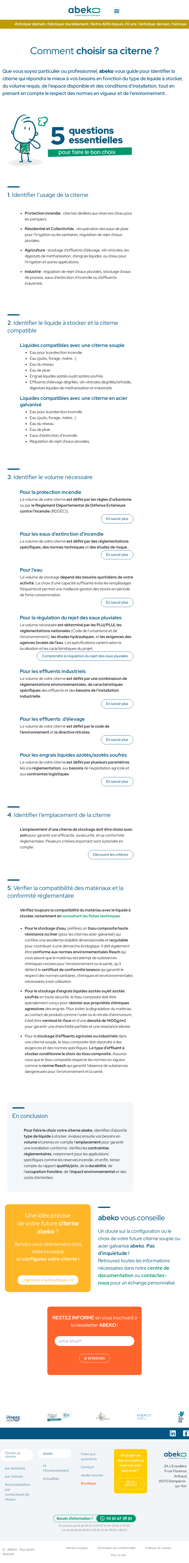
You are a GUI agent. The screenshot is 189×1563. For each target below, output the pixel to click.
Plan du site (118, 1555)
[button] (117, 11)
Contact (87, 1465)
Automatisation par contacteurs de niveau (17, 1490)
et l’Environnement (56, 1466)
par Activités (15, 1466)
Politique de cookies (158, 1547)
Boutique (88, 1482)
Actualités (51, 1477)
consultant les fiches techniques (91, 916)
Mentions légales (77, 1547)
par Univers (14, 1474)
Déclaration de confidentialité (117, 1547)
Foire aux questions (89, 1455)
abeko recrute (92, 1473)
